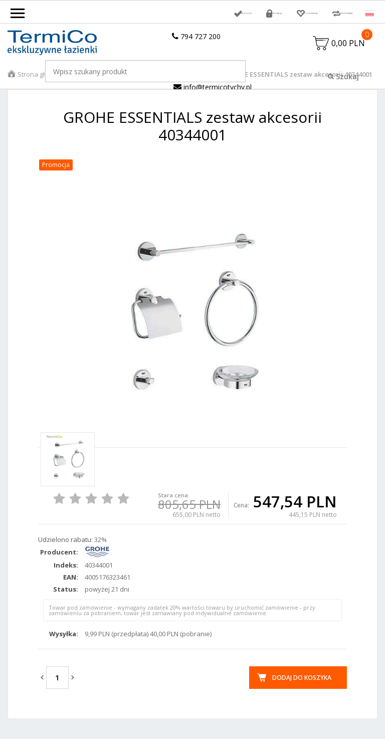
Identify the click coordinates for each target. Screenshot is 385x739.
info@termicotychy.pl (212, 99)
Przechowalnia (257, 13)
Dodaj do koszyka (301, 690)
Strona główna (40, 86)
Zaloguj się (141, 13)
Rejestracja (195, 13)
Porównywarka (326, 13)
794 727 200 (196, 36)
